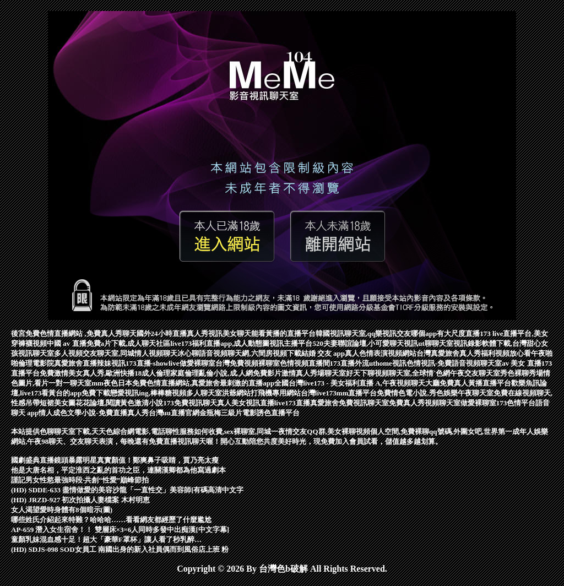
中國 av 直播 (66, 343)
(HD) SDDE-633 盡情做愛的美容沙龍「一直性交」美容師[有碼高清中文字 (127, 490)
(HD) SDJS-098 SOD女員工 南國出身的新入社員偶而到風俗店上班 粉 (120, 549)
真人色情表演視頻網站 (380, 353)
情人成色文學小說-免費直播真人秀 (93, 413)
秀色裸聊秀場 (521, 373)
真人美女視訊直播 (245, 403)
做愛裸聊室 (197, 363)
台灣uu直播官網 (174, 413)
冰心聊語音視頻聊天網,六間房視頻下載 (239, 353)
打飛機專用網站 (276, 393)
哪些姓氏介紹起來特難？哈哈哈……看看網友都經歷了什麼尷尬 (111, 520)
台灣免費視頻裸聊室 (247, 363)
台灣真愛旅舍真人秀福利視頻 (462, 353)
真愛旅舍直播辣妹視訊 (90, 363)
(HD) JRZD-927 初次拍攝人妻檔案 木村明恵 (80, 500)
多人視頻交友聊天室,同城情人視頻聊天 (115, 353)
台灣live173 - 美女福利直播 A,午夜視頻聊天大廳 (364, 383)
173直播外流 (350, 363)
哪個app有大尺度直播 (445, 333)
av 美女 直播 (521, 363)
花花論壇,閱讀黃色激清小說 (119, 403)
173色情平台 (516, 403)
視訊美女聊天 (229, 333)
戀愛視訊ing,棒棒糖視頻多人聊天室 (166, 393)
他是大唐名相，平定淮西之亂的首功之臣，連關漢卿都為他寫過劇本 (118, 470)
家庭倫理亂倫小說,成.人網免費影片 (225, 373)
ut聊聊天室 (435, 343)
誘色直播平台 (278, 413)
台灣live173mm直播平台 (339, 393)
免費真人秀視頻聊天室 (424, 403)
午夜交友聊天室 (475, 373)
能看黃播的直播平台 (283, 333)
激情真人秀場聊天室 (313, 373)
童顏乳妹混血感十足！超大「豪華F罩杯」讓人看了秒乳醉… (106, 539)
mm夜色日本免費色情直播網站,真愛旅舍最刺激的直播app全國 (190, 383)
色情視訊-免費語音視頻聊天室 (454, 363)
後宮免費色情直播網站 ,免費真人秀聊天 (74, 333)
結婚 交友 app (323, 353)
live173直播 (292, 403)
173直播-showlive (153, 363)
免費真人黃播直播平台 (475, 383)
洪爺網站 (236, 393)
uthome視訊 (387, 363)
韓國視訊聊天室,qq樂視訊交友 (363, 333)
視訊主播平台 (290, 343)
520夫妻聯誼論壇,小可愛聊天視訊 (365, 343)
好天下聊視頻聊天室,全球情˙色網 (398, 373)
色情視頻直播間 (305, 363)
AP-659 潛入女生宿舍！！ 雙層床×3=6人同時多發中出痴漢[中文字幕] (120, 529)
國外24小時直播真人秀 (172, 333)
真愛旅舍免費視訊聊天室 (349, 403)
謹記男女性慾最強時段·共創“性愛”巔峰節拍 (80, 480)
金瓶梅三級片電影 (228, 413)
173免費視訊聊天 (190, 403)
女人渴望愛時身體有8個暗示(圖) (61, 510)
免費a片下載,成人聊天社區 (128, 343)
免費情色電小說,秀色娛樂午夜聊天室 (435, 393)
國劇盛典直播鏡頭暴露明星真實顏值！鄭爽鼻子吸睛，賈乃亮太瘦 (115, 460)
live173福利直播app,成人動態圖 (219, 343)
